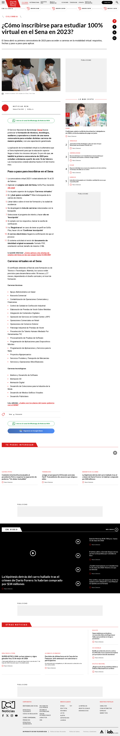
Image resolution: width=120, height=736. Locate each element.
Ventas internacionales (45, 714)
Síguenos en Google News (31, 431)
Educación (18, 414)
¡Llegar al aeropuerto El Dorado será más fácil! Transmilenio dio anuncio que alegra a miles (59, 477)
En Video (12, 529)
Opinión (81, 2)
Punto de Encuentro (88, 2)
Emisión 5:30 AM (33, 8)
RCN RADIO (63, 710)
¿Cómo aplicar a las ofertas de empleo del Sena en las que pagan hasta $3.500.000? (29, 254)
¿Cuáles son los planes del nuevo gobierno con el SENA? (31, 404)
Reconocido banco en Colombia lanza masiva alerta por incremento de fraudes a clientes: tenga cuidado (86, 156)
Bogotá (95, 630)
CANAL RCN (107, 2)
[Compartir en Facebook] (114, 27)
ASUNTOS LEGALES (84, 708)
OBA (40, 720)
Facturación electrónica (43, 706)
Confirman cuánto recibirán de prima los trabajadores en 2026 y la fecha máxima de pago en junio (85, 132)
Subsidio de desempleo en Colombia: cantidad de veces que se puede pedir (88, 180)
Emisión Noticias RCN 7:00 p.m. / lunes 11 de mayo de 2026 (103, 539)
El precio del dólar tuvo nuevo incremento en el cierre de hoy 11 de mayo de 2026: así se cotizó (88, 168)
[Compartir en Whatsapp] (114, 38)
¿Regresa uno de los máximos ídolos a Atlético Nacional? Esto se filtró (105, 667)
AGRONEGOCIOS (83, 710)
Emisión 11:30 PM (110, 8)
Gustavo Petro (7, 472)
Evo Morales (96, 648)
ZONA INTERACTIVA (106, 708)
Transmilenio (46, 472)
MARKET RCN (104, 713)
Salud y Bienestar (53, 2)
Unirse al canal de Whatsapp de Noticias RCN (31, 120)
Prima (67, 128)
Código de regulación (30, 714)
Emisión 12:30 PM (58, 8)
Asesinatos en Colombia (90, 472)
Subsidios (73, 177)
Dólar (72, 165)
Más (112, 529)
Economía (65, 2)
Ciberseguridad (75, 153)
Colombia (25, 2)
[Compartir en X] (114, 32)
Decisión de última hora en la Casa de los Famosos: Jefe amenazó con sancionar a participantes (61, 658)
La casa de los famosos (52, 653)
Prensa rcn (26, 720)
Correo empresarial (29, 717)
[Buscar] (117, 2)
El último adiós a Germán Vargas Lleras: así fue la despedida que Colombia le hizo (103, 553)
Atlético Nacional (98, 664)
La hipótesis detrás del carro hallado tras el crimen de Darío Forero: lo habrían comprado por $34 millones (100, 477)
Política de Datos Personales (58, 731)
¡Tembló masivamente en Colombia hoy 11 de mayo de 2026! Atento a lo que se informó (103, 567)
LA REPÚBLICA (83, 706)
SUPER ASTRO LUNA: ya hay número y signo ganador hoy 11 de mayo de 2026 (19, 657)
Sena (10, 414)
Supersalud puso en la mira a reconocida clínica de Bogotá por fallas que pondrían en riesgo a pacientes (103, 636)
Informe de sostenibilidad (44, 710)
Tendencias (73, 2)
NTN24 (62, 706)
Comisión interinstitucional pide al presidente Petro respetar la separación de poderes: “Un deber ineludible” (19, 477)
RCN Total (63, 708)
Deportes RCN (44, 2)
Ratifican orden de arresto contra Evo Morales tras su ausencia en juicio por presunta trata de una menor (105, 652)
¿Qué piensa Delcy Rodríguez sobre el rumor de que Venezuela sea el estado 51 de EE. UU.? (85, 144)
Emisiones (7, 8)
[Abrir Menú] (3, 2)
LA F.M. (62, 713)
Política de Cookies (74, 731)
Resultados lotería (8, 653)
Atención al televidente (27, 710)
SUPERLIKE (103, 710)
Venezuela (73, 141)
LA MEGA (63, 720)
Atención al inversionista (27, 723)
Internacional (34, 2)
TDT (71, 706)
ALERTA (62, 715)
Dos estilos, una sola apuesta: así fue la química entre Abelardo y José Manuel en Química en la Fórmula (103, 581)
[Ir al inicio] (13, 3)
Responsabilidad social (30, 706)
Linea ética (43, 717)
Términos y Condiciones (89, 731)
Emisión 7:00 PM (84, 8)
